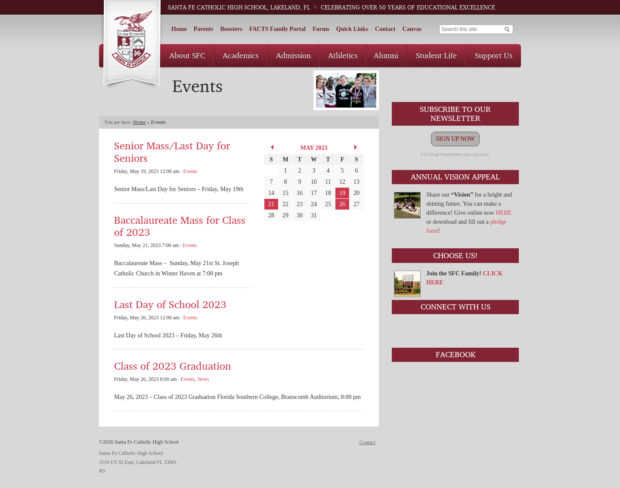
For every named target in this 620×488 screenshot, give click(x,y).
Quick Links (352, 29)
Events (190, 171)
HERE (504, 213)
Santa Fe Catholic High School (131, 44)
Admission (293, 55)
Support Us (493, 55)
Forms (321, 29)
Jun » (357, 147)
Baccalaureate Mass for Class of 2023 (179, 226)
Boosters (231, 29)
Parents (204, 29)
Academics (240, 55)
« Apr (270, 147)
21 (271, 204)
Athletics (342, 55)
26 (342, 204)
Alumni (386, 55)
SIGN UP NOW (455, 139)
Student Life (436, 55)
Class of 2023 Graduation (172, 365)
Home (179, 29)
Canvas (412, 29)
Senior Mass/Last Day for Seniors (172, 151)
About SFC (187, 55)
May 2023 (313, 148)
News (203, 379)
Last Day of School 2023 (170, 304)
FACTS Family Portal (277, 29)
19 (342, 193)
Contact (385, 29)
